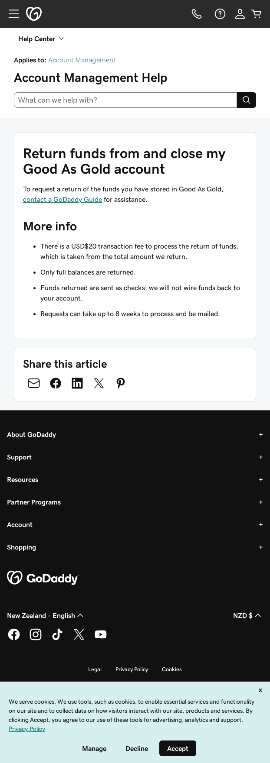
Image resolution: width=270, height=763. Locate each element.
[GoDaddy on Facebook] (14, 638)
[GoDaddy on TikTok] (57, 638)
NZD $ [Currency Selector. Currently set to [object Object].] (248, 615)
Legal (95, 669)
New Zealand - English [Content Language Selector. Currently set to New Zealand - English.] (46, 615)
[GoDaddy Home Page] (43, 578)
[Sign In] (240, 14)
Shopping (21, 546)
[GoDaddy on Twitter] (79, 638)
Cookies (172, 669)
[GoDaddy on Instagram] (36, 638)
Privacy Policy (131, 669)
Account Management (81, 59)
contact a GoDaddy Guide (62, 199)
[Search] (246, 100)
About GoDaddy (31, 434)
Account (20, 524)
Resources (22, 479)
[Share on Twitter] (99, 383)
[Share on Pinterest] (121, 383)
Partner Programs (34, 501)
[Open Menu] (10, 13)
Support (19, 456)
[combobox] (125, 100)
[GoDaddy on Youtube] (101, 638)
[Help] (219, 14)
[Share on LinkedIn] (77, 383)
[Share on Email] (34, 383)
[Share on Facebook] (55, 383)
